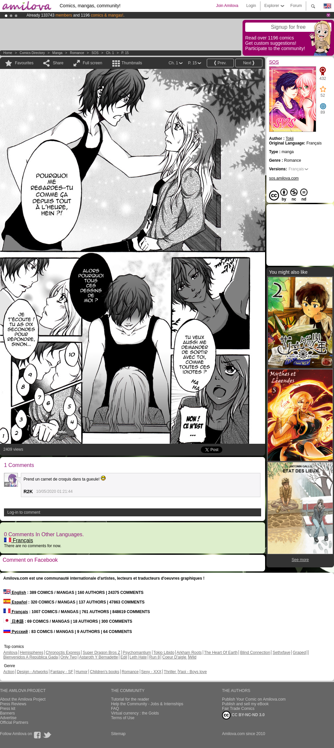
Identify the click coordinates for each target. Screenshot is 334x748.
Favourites (24, 63)
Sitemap (118, 733)
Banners (7, 713)
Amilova (10, 652)
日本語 (13, 621)
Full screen (92, 63)
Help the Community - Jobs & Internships (147, 704)
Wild (192, 657)
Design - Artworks (32, 671)
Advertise (8, 718)
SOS (94, 53)
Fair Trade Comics (238, 708)
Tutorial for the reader (130, 699)
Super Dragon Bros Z (101, 652)
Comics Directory (32, 53)
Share (58, 63)
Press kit (7, 708)
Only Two (68, 657)
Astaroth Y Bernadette (98, 657)
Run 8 (154, 657)
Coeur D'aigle (175, 657)
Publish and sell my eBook (245, 704)
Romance (77, 53)
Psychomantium (137, 652)
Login (251, 5)
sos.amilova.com (284, 178)
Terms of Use (123, 718)
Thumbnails (132, 63)
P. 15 (125, 53)
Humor (81, 671)
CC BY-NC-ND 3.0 (243, 715)
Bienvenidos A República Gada (30, 657)
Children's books (104, 671)
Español (15, 602)
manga (57, 53)
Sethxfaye (281, 652)
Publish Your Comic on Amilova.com (254, 699)
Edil (124, 657)
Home (7, 53)
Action (8, 671)
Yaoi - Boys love (192, 671)
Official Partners (14, 722)
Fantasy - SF (61, 671)
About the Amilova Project (22, 699)
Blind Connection (255, 652)
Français (18, 540)
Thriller (170, 671)
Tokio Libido (163, 652)
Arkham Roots (189, 652)
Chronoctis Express (63, 652)
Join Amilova (227, 5)
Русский (15, 631)
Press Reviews (13, 704)
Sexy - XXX (151, 671)
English (14, 592)
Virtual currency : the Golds (135, 713)
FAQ (115, 708)
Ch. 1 (110, 53)
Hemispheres (31, 652)
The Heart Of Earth (221, 652)
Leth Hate (138, 657)
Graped (299, 652)
